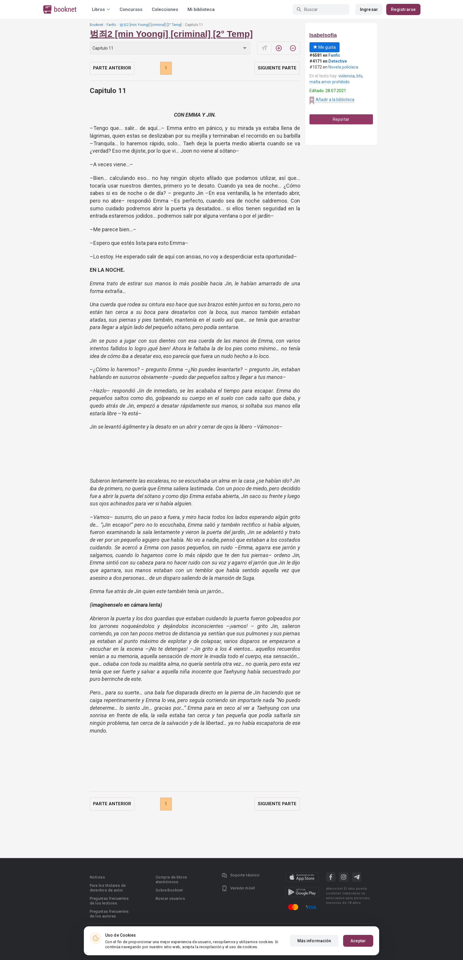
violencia (346, 76)
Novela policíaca (343, 67)
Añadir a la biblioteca (335, 99)
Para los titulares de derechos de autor (107, 887)
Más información (314, 940)
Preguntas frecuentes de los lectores (109, 900)
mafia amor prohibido (329, 81)
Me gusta (324, 47)
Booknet (96, 25)
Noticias (97, 877)
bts (359, 76)
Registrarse (403, 9)
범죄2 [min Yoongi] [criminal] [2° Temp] (151, 25)
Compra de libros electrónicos (171, 879)
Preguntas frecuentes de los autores (109, 913)
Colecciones (165, 9)
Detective (337, 61)
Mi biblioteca (201, 9)
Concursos (131, 9)
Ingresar (369, 9)
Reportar (341, 119)
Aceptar (358, 940)
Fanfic (111, 25)
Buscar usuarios (170, 898)
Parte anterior (112, 68)
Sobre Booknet (169, 890)
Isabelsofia (323, 35)
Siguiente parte (277, 68)
